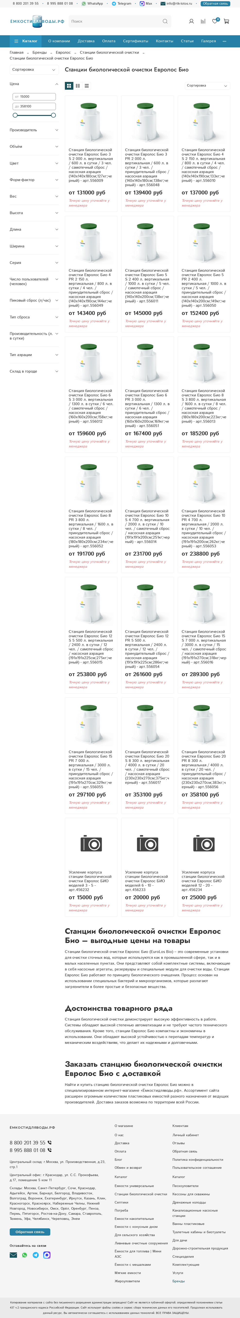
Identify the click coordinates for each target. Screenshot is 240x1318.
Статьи (187, 41)
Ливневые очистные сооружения (141, 1243)
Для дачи (179, 1240)
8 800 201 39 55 (26, 3)
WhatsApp (92, 3)
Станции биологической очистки (109, 52)
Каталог (25, 41)
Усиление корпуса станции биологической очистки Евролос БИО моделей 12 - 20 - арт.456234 (203, 881)
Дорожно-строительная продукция (200, 1248)
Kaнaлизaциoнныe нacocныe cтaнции (195, 1213)
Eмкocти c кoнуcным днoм (136, 1226)
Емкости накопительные (134, 1218)
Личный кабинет (185, 1135)
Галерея (208, 41)
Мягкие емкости (128, 1273)
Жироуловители (127, 1281)
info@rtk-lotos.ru (176, 3)
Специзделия (183, 1256)
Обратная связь (215, 3)
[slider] (15, 115)
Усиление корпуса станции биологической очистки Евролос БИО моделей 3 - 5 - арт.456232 (90, 881)
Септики (121, 1202)
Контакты (164, 41)
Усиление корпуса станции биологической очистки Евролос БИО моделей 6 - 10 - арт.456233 (146, 881)
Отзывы (178, 1143)
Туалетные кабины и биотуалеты (199, 1232)
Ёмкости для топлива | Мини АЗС (138, 1254)
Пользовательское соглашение (197, 1167)
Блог (118, 1159)
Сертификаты (135, 41)
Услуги (177, 1273)
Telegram (121, 3)
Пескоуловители (185, 1186)
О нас (119, 1135)
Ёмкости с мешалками (133, 1264)
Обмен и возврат (128, 1167)
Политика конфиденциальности (197, 1159)
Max (146, 3)
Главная (16, 52)
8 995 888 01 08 (60, 3)
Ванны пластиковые (188, 1224)
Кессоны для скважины (191, 1194)
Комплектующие (185, 1264)
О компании (59, 41)
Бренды (40, 52)
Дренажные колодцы (189, 1202)
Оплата (108, 41)
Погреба (121, 1210)
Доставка (86, 41)
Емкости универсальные (134, 1186)
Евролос (63, 52)
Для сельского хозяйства (135, 1235)
